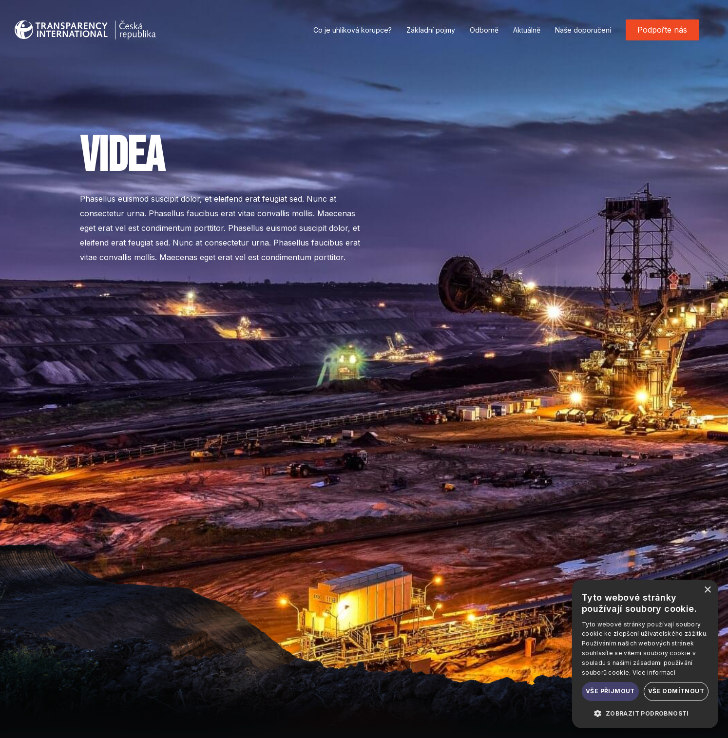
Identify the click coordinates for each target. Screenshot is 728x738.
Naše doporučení (583, 30)
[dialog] (645, 654)
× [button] (707, 590)
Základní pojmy (430, 30)
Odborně (484, 30)
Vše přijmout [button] (610, 691)
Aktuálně (526, 30)
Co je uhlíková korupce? (352, 30)
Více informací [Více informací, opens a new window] (653, 672)
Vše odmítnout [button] (676, 691)
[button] (645, 713)
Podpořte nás (662, 30)
